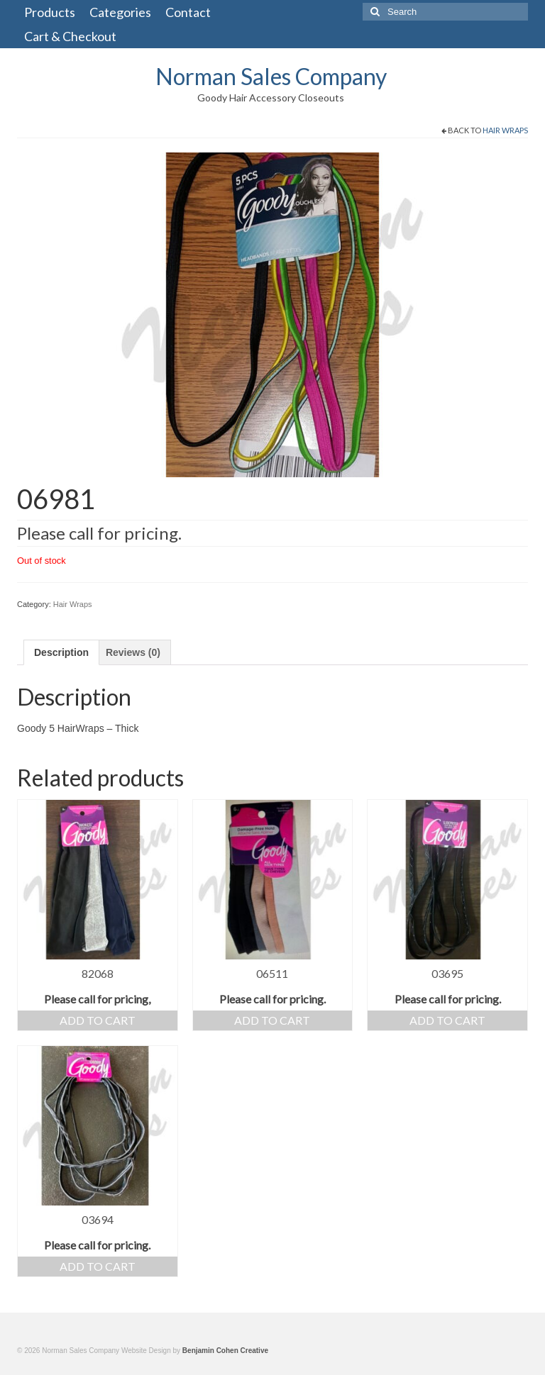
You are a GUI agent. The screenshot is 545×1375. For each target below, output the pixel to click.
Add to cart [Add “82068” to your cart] (98, 1020)
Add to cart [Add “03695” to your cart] (447, 1020)
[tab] (61, 652)
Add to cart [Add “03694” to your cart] (98, 1266)
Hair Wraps (505, 130)
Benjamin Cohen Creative (225, 1350)
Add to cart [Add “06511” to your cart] (272, 1020)
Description (61, 652)
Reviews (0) (133, 652)
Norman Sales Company (271, 76)
